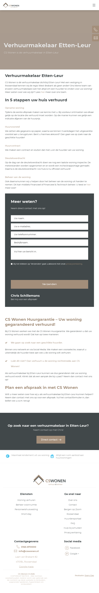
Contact (73, 505)
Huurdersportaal (72, 519)
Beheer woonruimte (26, 505)
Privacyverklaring (72, 533)
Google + (72, 554)
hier (43, 92)
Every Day (89, 576)
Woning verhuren (26, 501)
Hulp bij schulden (73, 528)
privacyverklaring (74, 264)
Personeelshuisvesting (26, 510)
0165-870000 (26, 547)
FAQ (73, 524)
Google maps (26, 567)
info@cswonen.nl (26, 551)
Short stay (26, 514)
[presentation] (30, 273)
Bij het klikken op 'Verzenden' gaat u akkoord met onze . (48, 264)
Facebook (72, 548)
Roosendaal (73, 514)
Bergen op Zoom (72, 510)
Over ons (72, 501)
